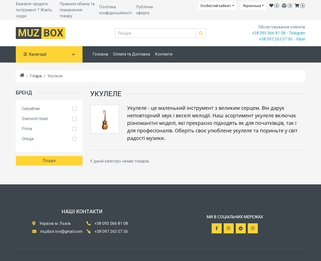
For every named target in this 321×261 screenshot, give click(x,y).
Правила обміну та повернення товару (77, 10)
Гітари (36, 76)
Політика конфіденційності (115, 10)
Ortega (28, 138)
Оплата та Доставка (131, 54)
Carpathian (31, 108)
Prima (27, 128)
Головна (100, 54)
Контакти (163, 54)
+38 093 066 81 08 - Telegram (278, 33)
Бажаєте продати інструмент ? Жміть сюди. (34, 10)
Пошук (49, 160)
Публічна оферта (144, 10)
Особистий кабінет (215, 6)
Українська (252, 6)
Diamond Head (35, 118)
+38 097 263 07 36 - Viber (282, 39)
